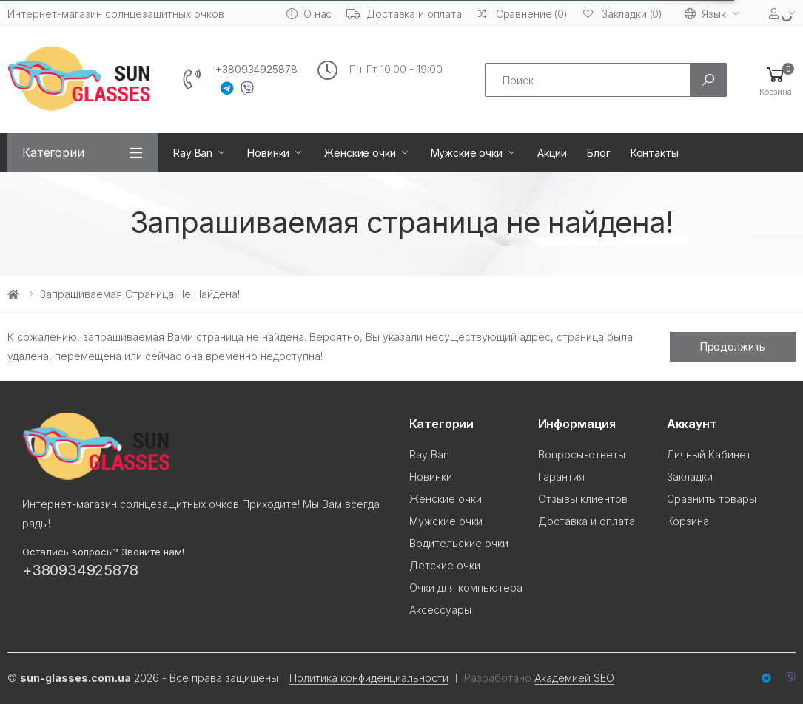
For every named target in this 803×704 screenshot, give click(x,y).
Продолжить (733, 346)
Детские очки (444, 565)
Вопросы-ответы (581, 454)
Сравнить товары (711, 499)
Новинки (268, 152)
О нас (309, 13)
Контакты (655, 152)
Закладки (690, 476)
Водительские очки (458, 543)
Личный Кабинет (709, 454)
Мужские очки (467, 152)
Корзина (688, 521)
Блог (598, 152)
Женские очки (359, 152)
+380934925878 (256, 69)
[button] (775, 80)
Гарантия (561, 476)
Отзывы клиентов (583, 499)
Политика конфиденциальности (368, 677)
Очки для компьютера (466, 587)
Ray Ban (192, 152)
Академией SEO (574, 677)
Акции (552, 152)
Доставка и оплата (404, 13)
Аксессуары (440, 609)
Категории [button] (53, 152)
